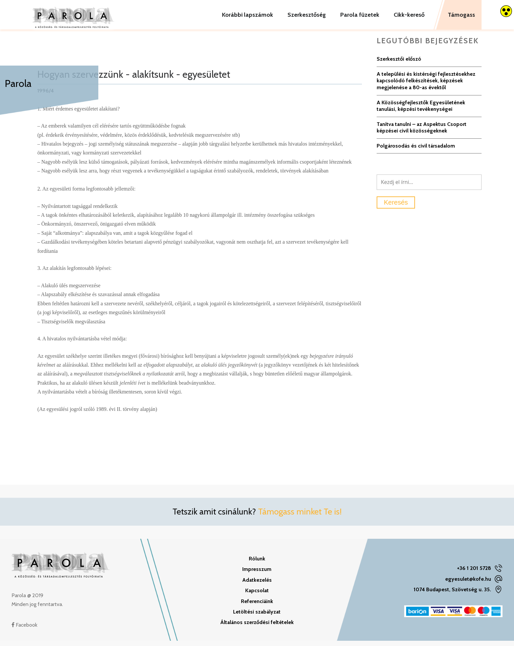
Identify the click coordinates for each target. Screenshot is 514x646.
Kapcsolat (257, 596)
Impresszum (256, 575)
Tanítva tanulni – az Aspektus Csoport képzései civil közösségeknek (421, 132)
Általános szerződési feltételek (257, 628)
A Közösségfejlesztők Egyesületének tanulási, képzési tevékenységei (421, 111)
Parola (18, 83)
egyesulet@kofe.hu (468, 584)
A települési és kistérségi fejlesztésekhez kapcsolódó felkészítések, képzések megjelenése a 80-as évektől (426, 86)
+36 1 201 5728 (474, 574)
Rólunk (257, 564)
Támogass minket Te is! (300, 517)
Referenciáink (257, 606)
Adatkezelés (257, 585)
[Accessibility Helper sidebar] (506, 11)
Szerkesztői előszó (399, 64)
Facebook (24, 630)
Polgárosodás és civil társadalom (416, 151)
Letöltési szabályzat (257, 617)
